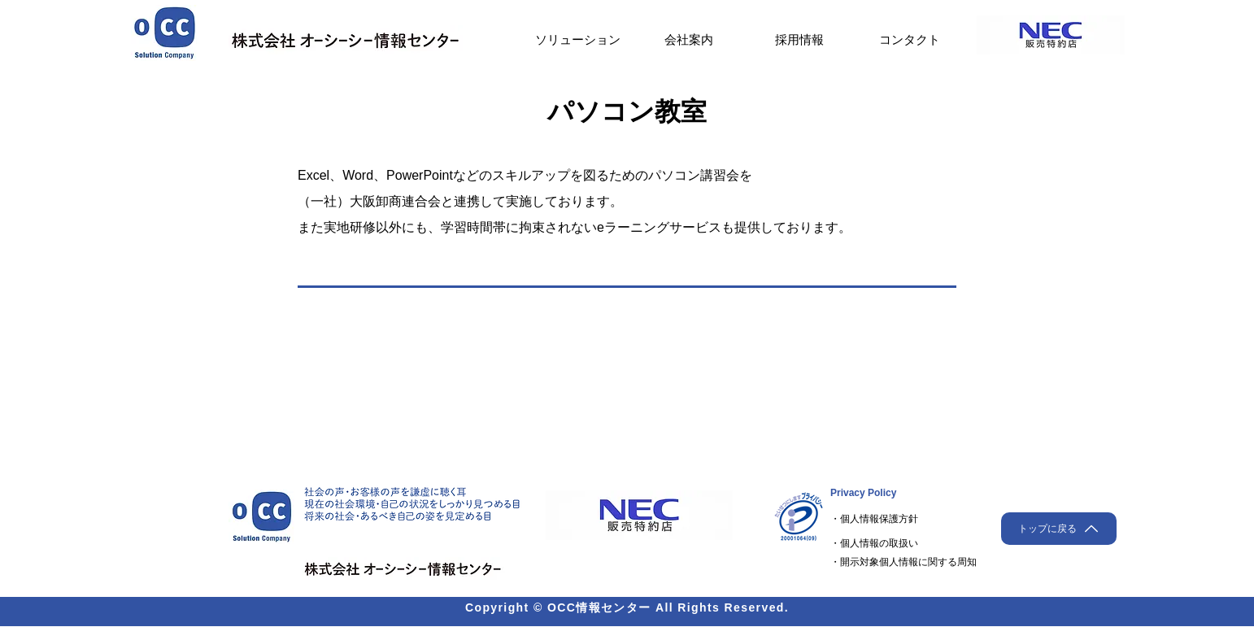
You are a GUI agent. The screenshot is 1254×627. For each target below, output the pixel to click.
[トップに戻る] (1059, 528)
